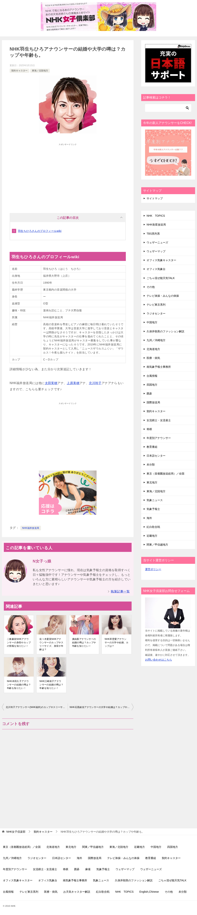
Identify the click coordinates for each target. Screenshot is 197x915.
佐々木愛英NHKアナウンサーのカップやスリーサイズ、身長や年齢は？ (51, 644)
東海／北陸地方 (40, 70)
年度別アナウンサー (159, 438)
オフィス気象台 (156, 269)
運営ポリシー (153, 569)
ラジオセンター (156, 313)
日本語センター (156, 455)
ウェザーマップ (156, 251)
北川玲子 (95, 383)
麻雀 (88, 869)
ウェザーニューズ (157, 242)
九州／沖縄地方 (156, 340)
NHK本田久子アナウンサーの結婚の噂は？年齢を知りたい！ (19, 684)
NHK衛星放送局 (156, 224)
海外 (149, 518)
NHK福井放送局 (30, 528)
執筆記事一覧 (120, 591)
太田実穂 (51, 383)
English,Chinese (149, 891)
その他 (151, 286)
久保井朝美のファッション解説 (165, 331)
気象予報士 (153, 509)
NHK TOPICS (156, 215)
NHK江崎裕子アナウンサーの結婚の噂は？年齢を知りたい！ (51, 684)
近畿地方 (152, 535)
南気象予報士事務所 (159, 366)
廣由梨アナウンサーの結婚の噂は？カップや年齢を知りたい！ (84, 642)
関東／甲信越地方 (157, 544)
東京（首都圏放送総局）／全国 (165, 473)
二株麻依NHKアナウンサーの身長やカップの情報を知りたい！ (19, 642)
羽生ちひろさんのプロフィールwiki (40, 230)
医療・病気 (153, 357)
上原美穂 (73, 383)
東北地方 (152, 482)
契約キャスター (19, 70)
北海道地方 (153, 349)
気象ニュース (155, 500)
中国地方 (152, 322)
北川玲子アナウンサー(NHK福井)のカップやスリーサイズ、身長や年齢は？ (37, 707)
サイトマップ (155, 198)
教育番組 (152, 446)
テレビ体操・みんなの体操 (163, 295)
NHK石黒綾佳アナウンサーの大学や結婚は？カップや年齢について (102, 707)
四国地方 (152, 384)
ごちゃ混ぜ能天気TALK (161, 278)
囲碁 (149, 393)
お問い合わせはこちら (158, 659)
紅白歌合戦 (153, 526)
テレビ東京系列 (156, 304)
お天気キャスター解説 (76, 891)
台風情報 (152, 375)
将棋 (149, 429)
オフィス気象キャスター (161, 260)
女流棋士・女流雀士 (159, 420)
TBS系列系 (153, 233)
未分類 (151, 464)
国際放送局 (153, 402)
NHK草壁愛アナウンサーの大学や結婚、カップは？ (117, 642)
